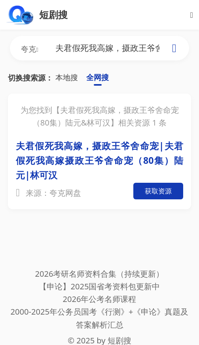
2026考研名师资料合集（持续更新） (99, 273)
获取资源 (158, 190)
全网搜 (97, 77)
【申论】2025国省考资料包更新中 (99, 286)
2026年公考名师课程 (99, 298)
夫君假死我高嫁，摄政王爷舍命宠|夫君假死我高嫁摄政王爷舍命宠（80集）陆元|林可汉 (99, 160)
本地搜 (66, 77)
